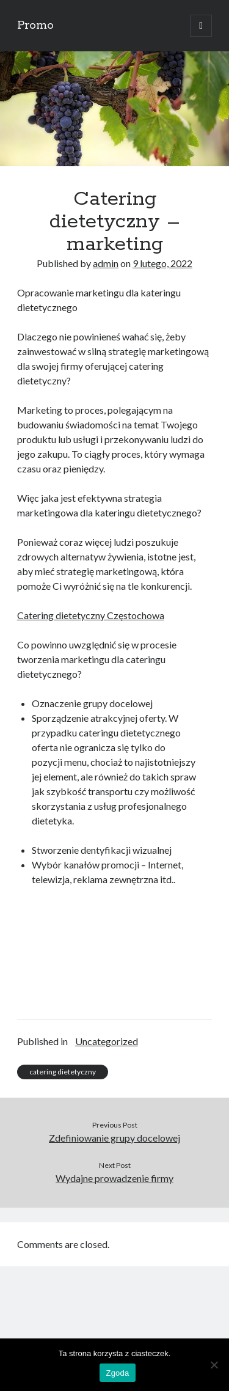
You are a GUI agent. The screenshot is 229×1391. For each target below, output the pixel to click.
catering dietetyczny (62, 1071)
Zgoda (117, 1373)
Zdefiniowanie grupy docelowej (114, 1137)
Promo (35, 25)
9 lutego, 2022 (162, 263)
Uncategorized (106, 1041)
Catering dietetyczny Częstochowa (90, 615)
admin (105, 263)
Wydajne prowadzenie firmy (114, 1178)
